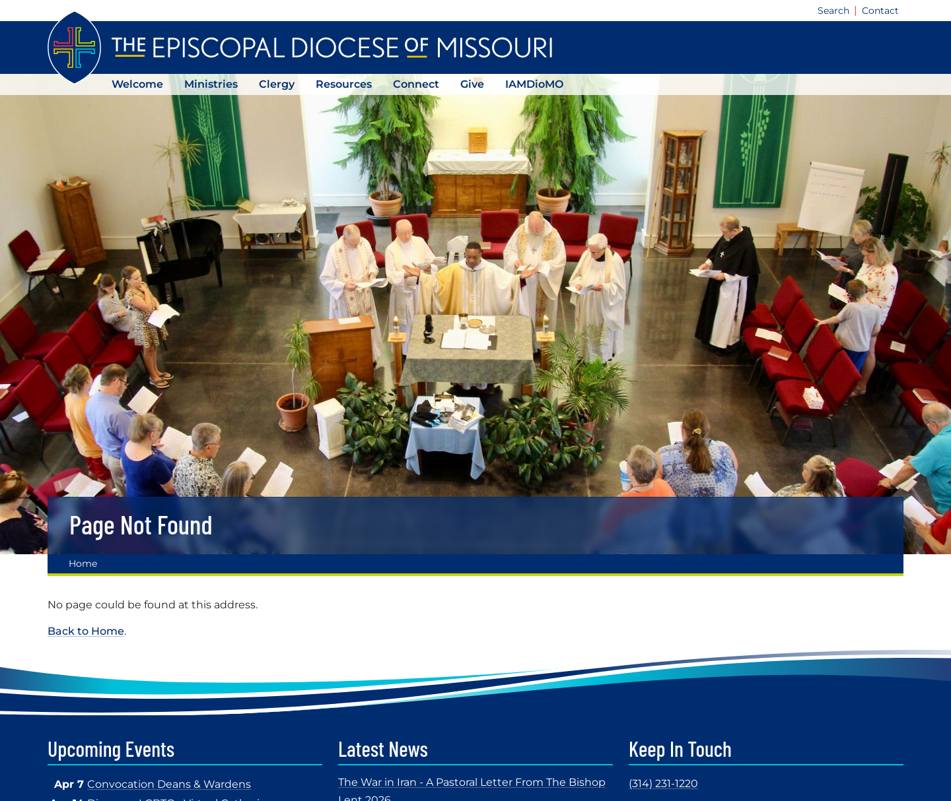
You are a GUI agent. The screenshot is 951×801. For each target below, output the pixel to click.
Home (83, 563)
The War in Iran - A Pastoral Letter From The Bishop (472, 782)
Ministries (211, 84)
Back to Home (86, 631)
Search (833, 10)
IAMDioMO (534, 84)
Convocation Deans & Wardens (169, 784)
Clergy (277, 84)
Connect (416, 84)
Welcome (137, 84)
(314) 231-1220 (663, 783)
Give (472, 84)
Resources (344, 84)
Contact (880, 10)
